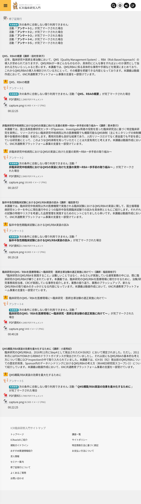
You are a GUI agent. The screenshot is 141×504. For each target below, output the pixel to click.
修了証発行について (20, 467)
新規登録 (132, 6)
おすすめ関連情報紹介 (21, 450)
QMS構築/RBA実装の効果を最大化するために (104, 386)
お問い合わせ (17, 478)
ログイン (126, 6)
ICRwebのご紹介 (19, 439)
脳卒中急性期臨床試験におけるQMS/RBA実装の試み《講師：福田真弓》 (41, 202)
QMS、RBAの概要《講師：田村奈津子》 (24, 56)
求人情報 (14, 456)
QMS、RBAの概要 (88, 94)
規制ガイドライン (19, 445)
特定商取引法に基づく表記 (85, 445)
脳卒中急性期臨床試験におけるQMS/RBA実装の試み (39, 240)
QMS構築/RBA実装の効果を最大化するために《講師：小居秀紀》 (37, 348)
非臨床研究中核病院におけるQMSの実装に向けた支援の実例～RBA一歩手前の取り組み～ (61, 167)
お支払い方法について (83, 450)
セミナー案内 (17, 461)
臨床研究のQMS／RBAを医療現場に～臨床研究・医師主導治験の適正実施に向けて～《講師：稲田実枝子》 (59, 271)
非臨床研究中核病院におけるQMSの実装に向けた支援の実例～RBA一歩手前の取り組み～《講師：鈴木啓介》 (61, 125)
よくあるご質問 (18, 472)
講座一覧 (76, 434)
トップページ (17, 434)
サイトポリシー (79, 439)
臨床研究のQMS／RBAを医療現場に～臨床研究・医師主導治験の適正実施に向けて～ (58, 313)
